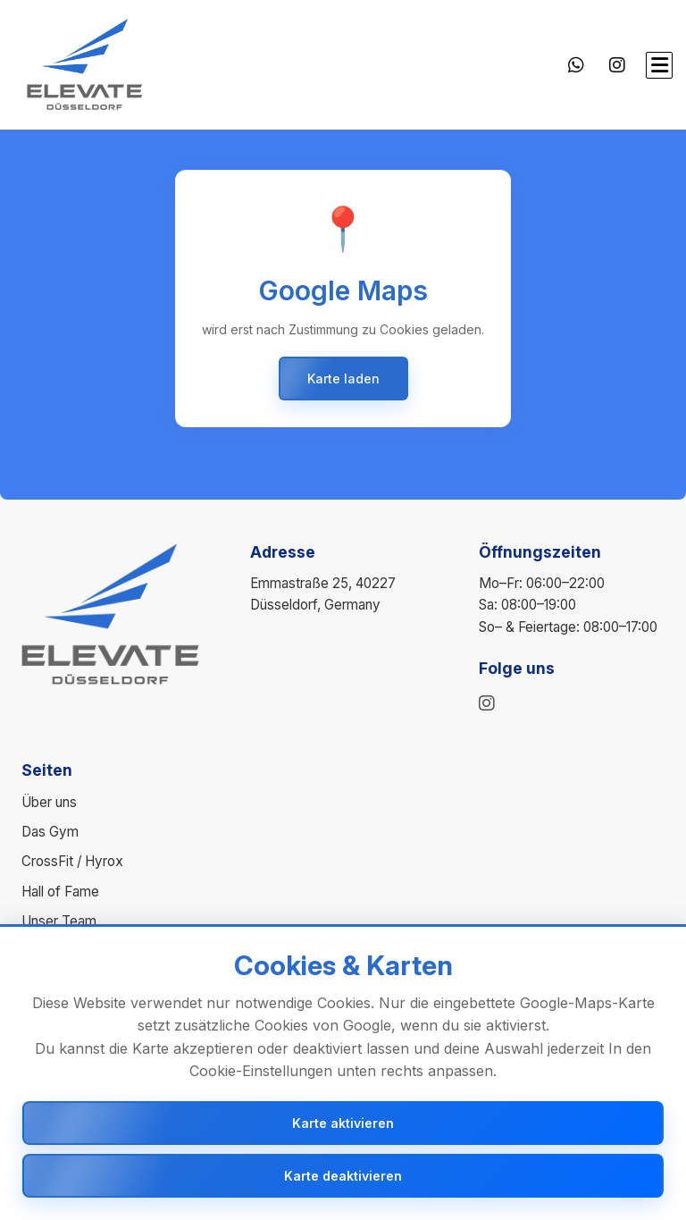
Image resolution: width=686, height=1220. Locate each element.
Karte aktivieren (343, 1123)
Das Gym (50, 831)
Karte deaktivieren (343, 1175)
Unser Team (58, 921)
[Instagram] (617, 65)
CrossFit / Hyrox (72, 861)
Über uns (49, 802)
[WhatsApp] (576, 65)
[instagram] (487, 703)
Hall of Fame (60, 891)
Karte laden (343, 378)
